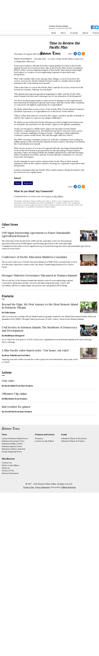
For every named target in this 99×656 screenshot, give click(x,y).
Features (39, 438)
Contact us (7, 462)
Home (53, 33)
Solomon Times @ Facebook (73, 438)
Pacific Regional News (12, 451)
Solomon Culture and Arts (13, 449)
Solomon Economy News (13, 441)
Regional (28, 183)
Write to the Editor (10, 465)
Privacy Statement (10, 473)
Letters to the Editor (44, 441)
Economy (74, 33)
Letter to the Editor (54, 196)
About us (6, 468)
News (63, 33)
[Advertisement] (24, 25)
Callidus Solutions (68, 487)
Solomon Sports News (12, 446)
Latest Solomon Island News (15, 438)
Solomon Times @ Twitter (73, 441)
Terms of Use (8, 470)
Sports (85, 33)
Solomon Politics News (12, 443)
